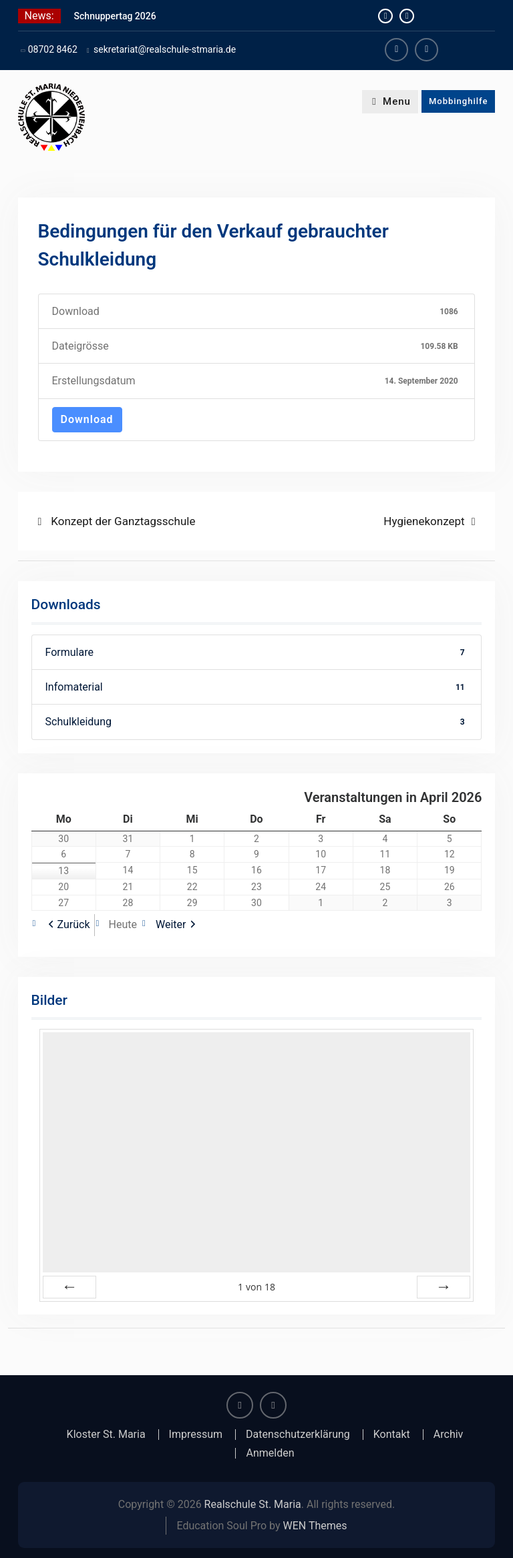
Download (87, 419)
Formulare (256, 652)
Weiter (171, 924)
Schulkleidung (256, 721)
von (256, 1286)
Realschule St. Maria (252, 1504)
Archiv (449, 1434)
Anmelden (270, 1453)
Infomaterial (256, 687)
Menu (390, 101)
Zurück (73, 924)
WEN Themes (315, 1525)
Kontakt (391, 1434)
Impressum (196, 1434)
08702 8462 (52, 49)
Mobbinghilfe (458, 101)
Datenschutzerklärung (298, 1434)
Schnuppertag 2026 (115, 16)
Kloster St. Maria (106, 1434)
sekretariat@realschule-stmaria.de (165, 49)
